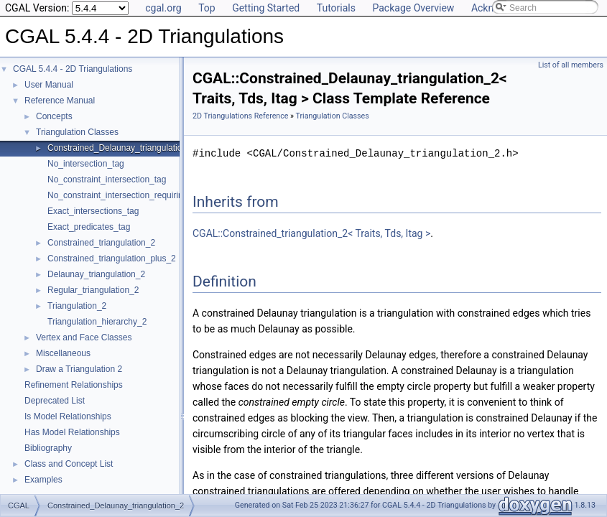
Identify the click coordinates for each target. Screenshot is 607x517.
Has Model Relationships (72, 432)
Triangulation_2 (76, 306)
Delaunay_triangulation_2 (96, 274)
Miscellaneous (63, 353)
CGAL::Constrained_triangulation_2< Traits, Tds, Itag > (311, 233)
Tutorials (336, 8)
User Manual (48, 85)
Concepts (54, 116)
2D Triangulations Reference (240, 116)
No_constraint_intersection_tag (106, 179)
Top (207, 8)
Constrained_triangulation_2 (101, 243)
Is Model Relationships (67, 416)
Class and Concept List (68, 464)
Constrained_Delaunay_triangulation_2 (121, 148)
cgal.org (163, 8)
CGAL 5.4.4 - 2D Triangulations (72, 69)
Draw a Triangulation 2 (79, 369)
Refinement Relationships (73, 385)
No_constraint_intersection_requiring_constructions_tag (153, 195)
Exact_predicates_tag (88, 227)
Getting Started (266, 8)
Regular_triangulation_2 (93, 290)
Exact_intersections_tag (93, 211)
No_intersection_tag (85, 164)
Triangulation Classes (77, 132)
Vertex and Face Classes (83, 337)
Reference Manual (59, 101)
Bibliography (48, 448)
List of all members (570, 65)
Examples (43, 480)
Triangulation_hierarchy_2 (97, 322)
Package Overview (413, 8)
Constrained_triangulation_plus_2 (111, 258)
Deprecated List (54, 401)
